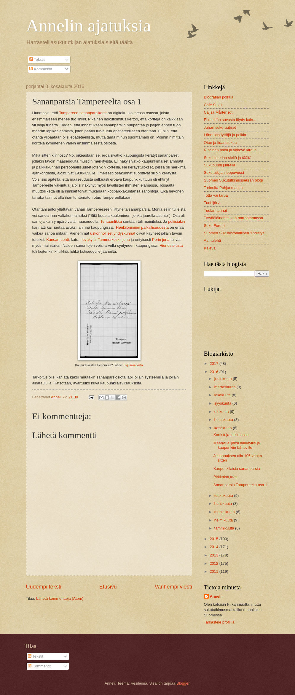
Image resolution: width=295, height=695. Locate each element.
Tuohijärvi (212, 203)
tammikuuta (224, 528)
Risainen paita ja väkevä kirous (230, 150)
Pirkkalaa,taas (225, 477)
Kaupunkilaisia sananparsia (236, 468)
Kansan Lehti (57, 239)
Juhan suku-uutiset (220, 127)
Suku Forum (214, 225)
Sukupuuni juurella (219, 165)
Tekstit (37, 59)
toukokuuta (224, 495)
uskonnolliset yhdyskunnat (112, 233)
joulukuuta (223, 378)
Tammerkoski (109, 239)
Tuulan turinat (215, 210)
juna (126, 239)
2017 (214, 363)
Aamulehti (212, 240)
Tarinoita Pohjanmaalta (223, 187)
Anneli (215, 596)
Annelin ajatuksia (88, 25)
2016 (214, 372)
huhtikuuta (223, 503)
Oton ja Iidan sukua (220, 142)
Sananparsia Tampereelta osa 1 (240, 485)
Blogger (182, 683)
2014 (214, 547)
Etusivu (108, 587)
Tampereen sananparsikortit (82, 113)
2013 (214, 555)
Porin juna (161, 239)
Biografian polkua (219, 97)
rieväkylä (87, 239)
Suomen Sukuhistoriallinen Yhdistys (234, 233)
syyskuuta (223, 403)
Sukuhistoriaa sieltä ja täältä (227, 157)
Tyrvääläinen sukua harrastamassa (233, 218)
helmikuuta (224, 520)
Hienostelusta (171, 245)
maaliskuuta (225, 512)
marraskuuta (225, 387)
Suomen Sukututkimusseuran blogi (233, 180)
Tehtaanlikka (111, 221)
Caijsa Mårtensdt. (219, 112)
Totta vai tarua (216, 195)
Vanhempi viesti (173, 587)
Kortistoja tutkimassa (231, 434)
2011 (214, 571)
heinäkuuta (224, 419)
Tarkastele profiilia (219, 622)
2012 (214, 563)
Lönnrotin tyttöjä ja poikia (225, 135)
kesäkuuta (223, 428)
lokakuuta (223, 395)
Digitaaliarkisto (133, 365)
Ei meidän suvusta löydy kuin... (230, 119)
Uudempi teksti (43, 587)
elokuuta (222, 411)
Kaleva (210, 248)
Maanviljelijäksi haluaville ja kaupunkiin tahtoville (236, 445)
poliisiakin (176, 221)
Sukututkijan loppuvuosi (224, 172)
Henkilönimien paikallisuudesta (142, 227)
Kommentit (40, 69)
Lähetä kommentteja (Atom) (59, 598)
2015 (214, 539)
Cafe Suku (213, 105)
